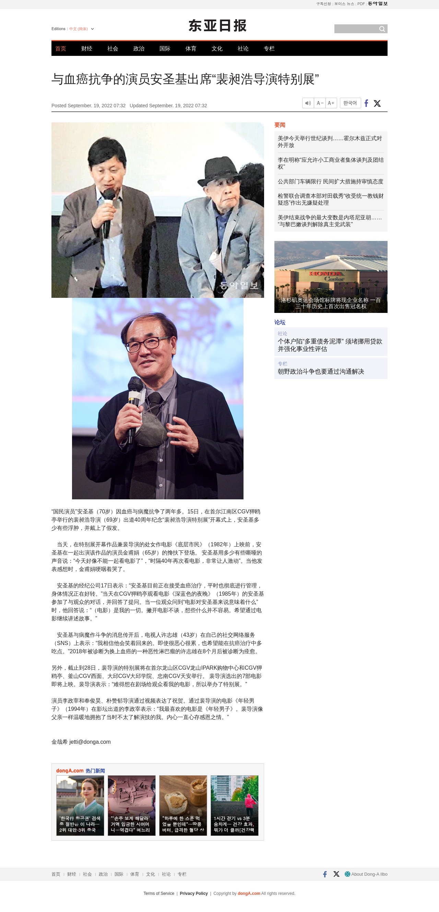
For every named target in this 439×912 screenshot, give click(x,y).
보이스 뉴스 (344, 3)
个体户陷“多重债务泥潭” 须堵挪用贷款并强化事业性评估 (330, 345)
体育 (191, 48)
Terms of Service (159, 893)
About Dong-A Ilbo (366, 874)
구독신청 (323, 3)
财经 (86, 48)
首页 (60, 48)
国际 (164, 48)
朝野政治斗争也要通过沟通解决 (321, 371)
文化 (217, 48)
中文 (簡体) (78, 29)
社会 (112, 48)
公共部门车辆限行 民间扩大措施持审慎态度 (330, 181)
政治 (138, 48)
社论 (243, 48)
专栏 (269, 48)
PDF (361, 3)
